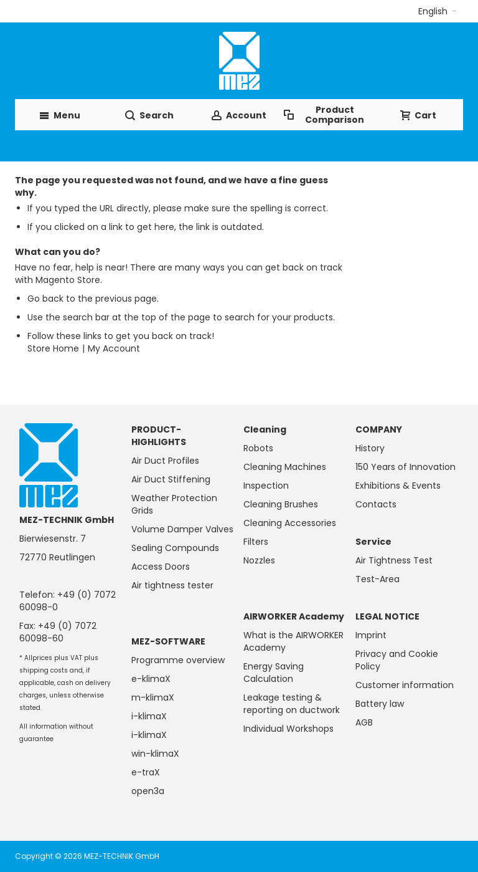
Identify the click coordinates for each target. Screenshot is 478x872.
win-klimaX (155, 753)
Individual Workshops (288, 728)
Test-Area (377, 579)
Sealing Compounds (175, 548)
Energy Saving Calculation (273, 672)
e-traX (145, 772)
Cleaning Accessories (289, 523)
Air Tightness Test (394, 560)
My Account (114, 348)
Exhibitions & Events (398, 485)
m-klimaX (152, 697)
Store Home (53, 348)
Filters (255, 541)
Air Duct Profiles (165, 460)
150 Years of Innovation (405, 467)
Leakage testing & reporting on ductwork (291, 703)
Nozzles (259, 560)
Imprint (371, 635)
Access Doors (160, 566)
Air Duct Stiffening (170, 479)
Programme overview (178, 660)
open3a (147, 791)
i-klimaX (149, 716)
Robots (258, 448)
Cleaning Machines (284, 467)
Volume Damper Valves (182, 529)
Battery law (379, 703)
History (370, 448)
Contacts (375, 504)
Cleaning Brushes (280, 504)
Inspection (266, 485)
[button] (437, 11)
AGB (364, 722)
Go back (45, 298)
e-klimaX (151, 679)
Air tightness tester (172, 585)
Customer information (404, 685)
